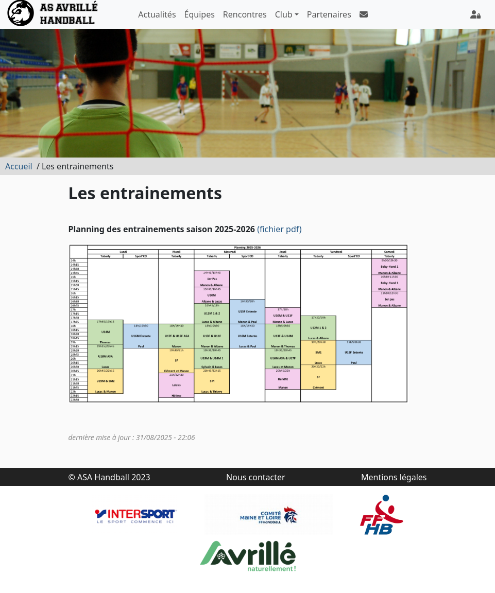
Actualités (157, 14)
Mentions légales (394, 477)
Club (284, 14)
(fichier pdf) (279, 229)
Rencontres (245, 14)
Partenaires (329, 14)
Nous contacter (255, 477)
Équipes (199, 14)
